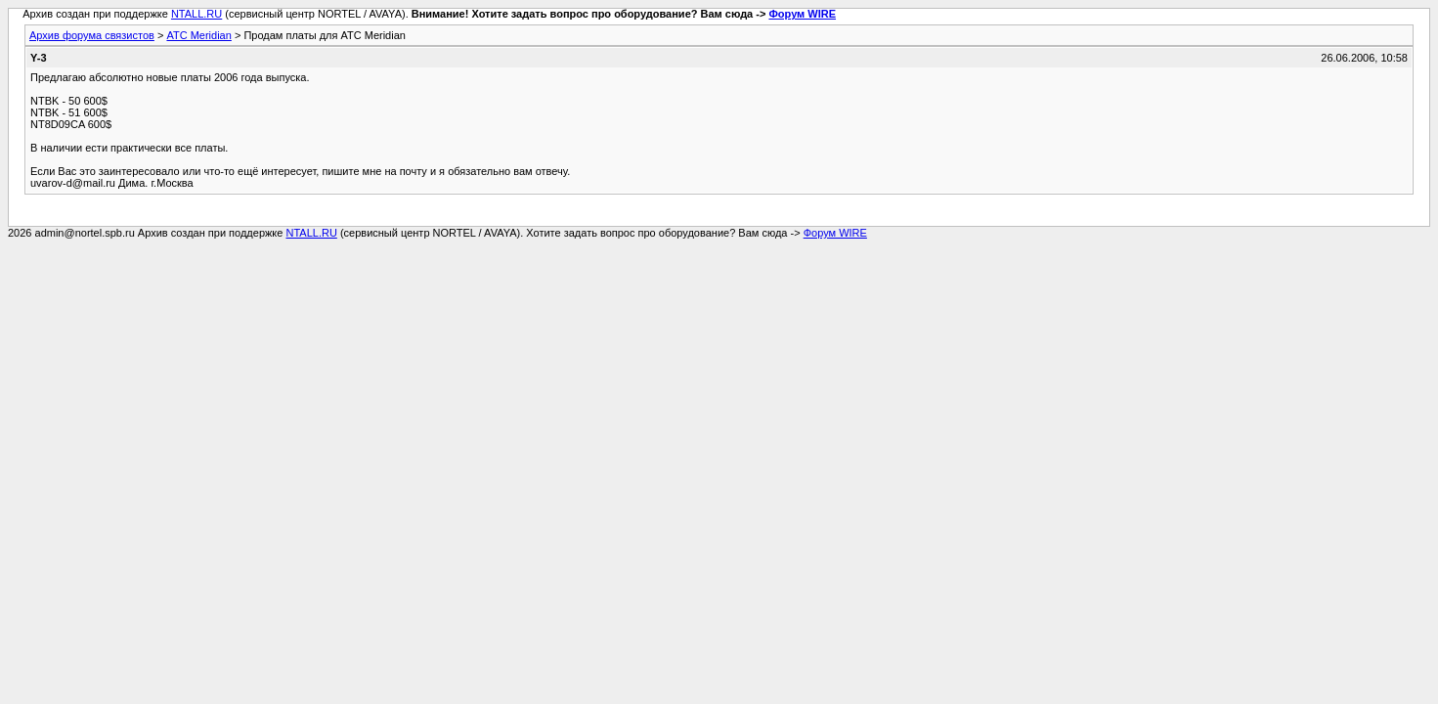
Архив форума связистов (91, 35)
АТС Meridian (198, 35)
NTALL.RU (196, 14)
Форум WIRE (802, 14)
